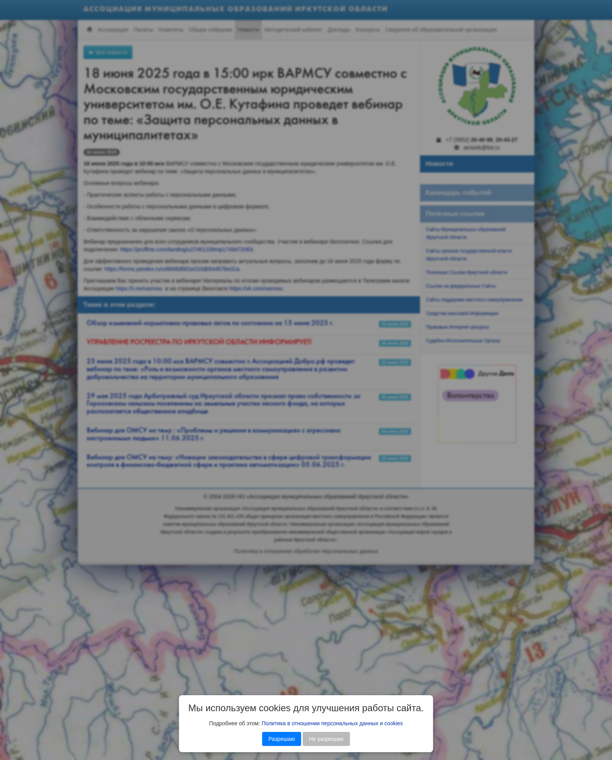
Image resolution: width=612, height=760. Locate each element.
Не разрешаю (326, 739)
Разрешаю (282, 739)
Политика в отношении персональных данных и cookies (332, 723)
